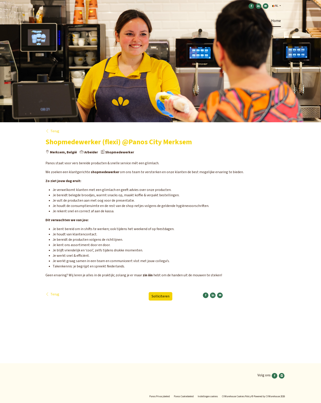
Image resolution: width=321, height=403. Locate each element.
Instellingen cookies (208, 396)
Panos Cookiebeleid (184, 396)
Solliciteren (160, 296)
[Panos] (65, 375)
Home (276, 21)
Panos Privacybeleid (159, 396)
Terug (52, 131)
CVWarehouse (273, 396)
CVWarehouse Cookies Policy (236, 396)
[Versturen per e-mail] (265, 6)
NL (275, 6)
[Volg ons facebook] (274, 375)
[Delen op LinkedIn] (258, 6)
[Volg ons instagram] (281, 375)
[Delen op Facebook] (251, 6)
